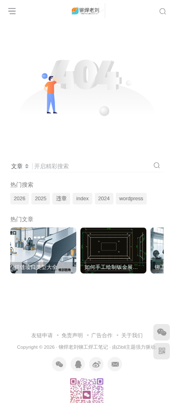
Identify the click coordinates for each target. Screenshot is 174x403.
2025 (41, 199)
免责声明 (72, 335)
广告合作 (102, 335)
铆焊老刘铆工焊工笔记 (83, 347)
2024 (104, 199)
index (82, 199)
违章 (61, 199)
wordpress (131, 199)
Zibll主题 (126, 347)
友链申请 (42, 335)
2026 (20, 199)
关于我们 (132, 335)
